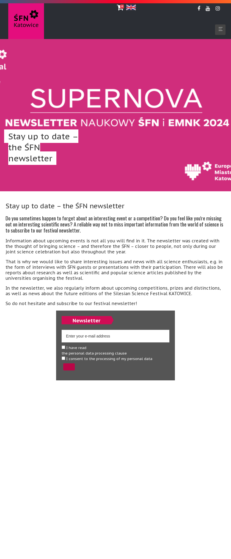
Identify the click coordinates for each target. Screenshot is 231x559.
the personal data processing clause (94, 353)
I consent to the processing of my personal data (107, 358)
